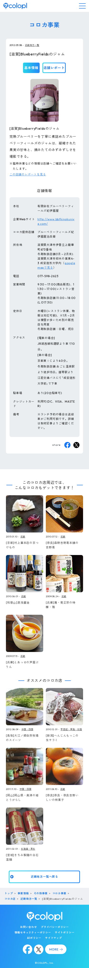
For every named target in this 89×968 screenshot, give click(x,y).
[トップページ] (15, 6)
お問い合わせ (28, 927)
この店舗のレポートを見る (27, 174)
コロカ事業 (59, 893)
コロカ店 (10, 898)
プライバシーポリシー (55, 927)
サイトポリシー (65, 932)
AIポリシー (34, 938)
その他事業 (41, 893)
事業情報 (23, 893)
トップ (9, 893)
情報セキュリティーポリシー (32, 932)
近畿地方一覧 (32, 45)
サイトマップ (53, 938)
